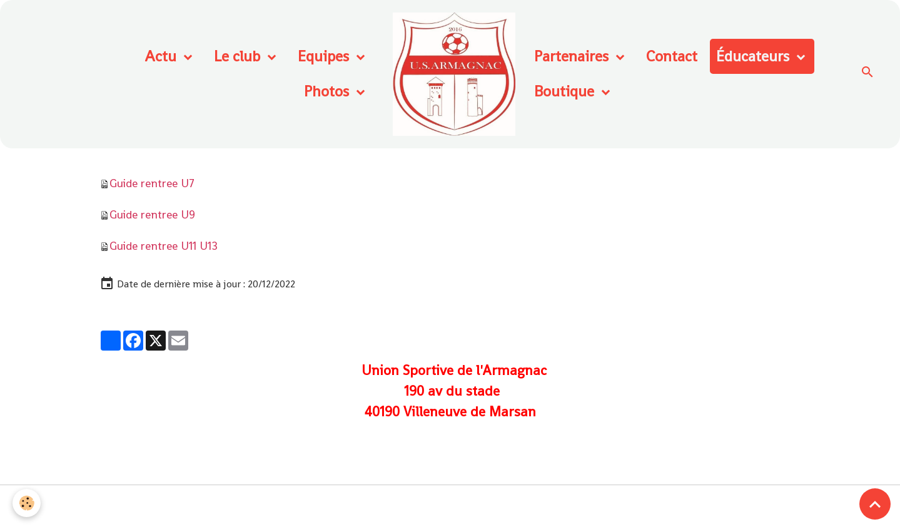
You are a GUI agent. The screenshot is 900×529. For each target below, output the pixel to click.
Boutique (566, 91)
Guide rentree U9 (152, 214)
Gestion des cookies (450, 507)
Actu (162, 56)
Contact (671, 56)
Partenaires (573, 56)
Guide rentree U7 (152, 183)
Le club (239, 56)
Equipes (325, 56)
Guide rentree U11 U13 (163, 246)
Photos (328, 91)
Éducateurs (754, 56)
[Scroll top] (875, 504)
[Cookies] (27, 503)
